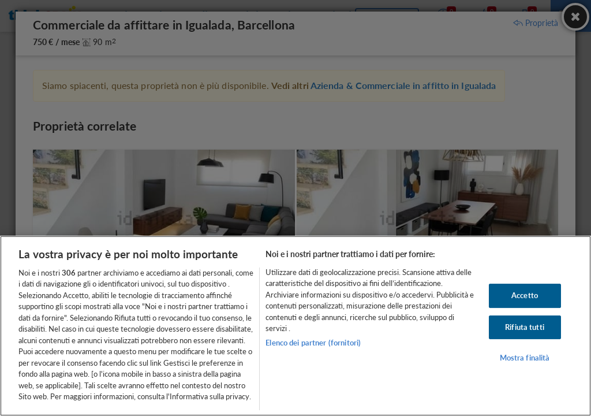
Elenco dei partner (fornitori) (313, 342)
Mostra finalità (525, 357)
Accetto (524, 295)
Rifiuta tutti (524, 327)
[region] (295, 326)
